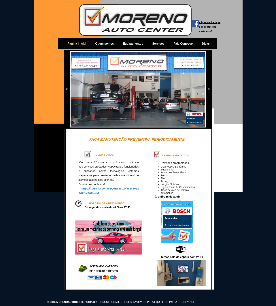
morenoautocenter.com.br (76, 302)
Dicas (206, 43)
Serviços (158, 43)
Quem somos (104, 43)
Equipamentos (133, 43)
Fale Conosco (183, 43)
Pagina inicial (76, 43)
